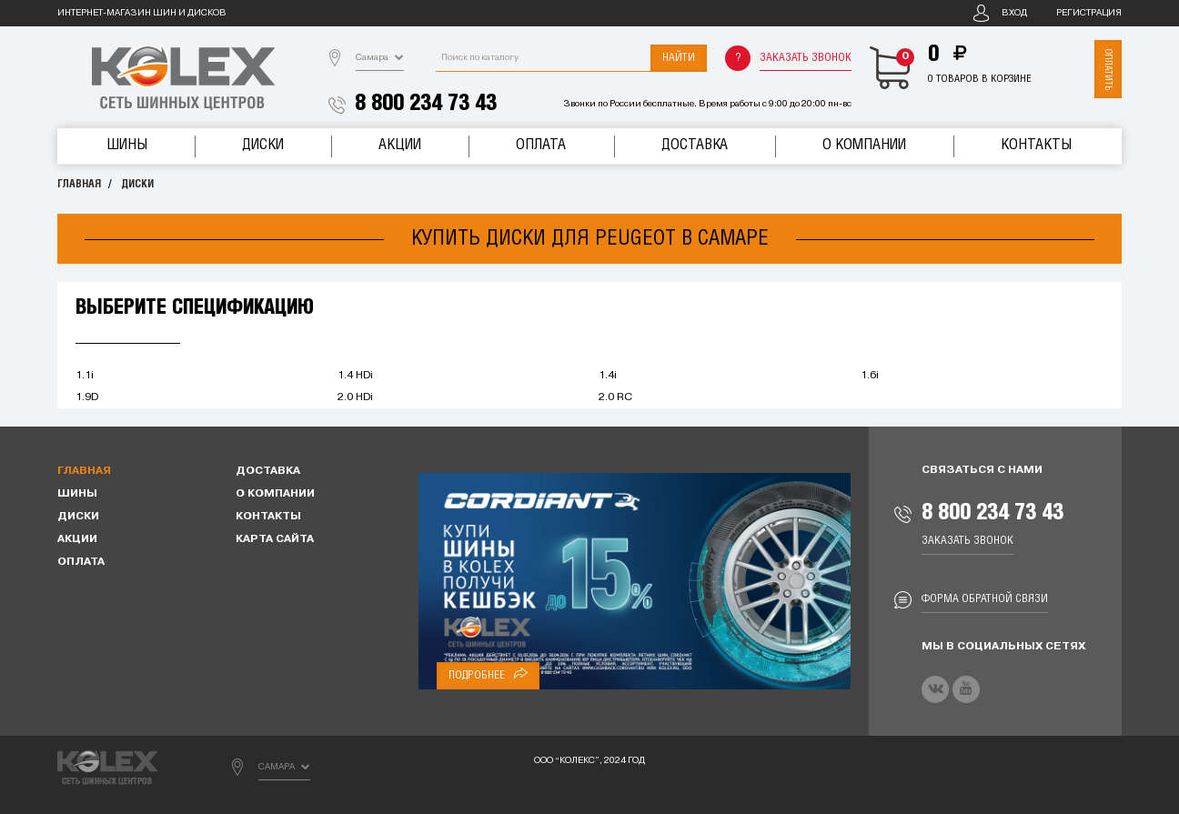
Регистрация (1089, 13)
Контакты (1036, 145)
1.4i (608, 375)
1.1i (85, 375)
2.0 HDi (355, 397)
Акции (399, 145)
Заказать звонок (806, 58)
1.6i (870, 375)
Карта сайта (275, 539)
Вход (1014, 13)
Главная (79, 184)
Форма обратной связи (985, 599)
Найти (678, 58)
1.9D (87, 397)
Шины (126, 145)
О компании (864, 145)
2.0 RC (615, 397)
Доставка (694, 145)
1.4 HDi (355, 375)
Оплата (541, 145)
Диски (263, 145)
